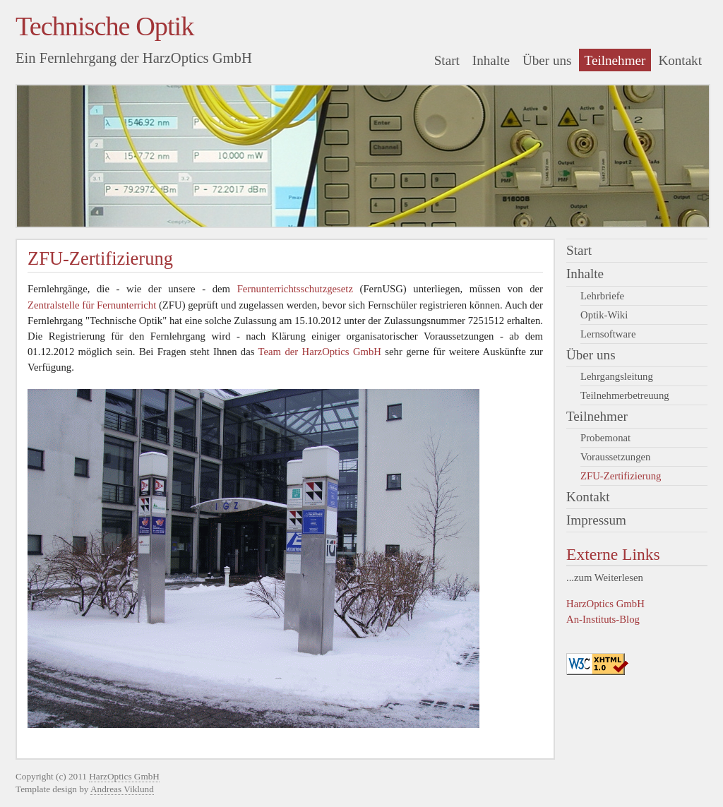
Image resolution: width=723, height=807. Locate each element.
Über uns (547, 60)
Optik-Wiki (604, 315)
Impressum (596, 520)
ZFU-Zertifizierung (620, 476)
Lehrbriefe (602, 295)
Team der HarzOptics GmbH (319, 351)
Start (447, 60)
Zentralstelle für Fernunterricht (92, 305)
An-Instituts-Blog (603, 619)
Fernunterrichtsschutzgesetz (295, 288)
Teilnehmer (615, 60)
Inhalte (491, 60)
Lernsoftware (607, 334)
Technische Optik (104, 26)
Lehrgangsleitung (616, 376)
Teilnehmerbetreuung (624, 395)
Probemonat (605, 437)
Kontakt (680, 60)
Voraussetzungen (615, 456)
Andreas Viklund (122, 789)
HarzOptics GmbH (605, 603)
